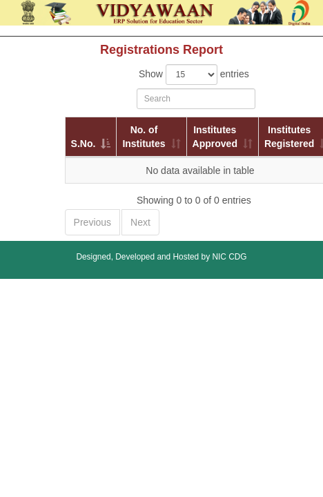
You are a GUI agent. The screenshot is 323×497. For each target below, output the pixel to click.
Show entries (194, 74)
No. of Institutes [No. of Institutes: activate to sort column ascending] (143, 136)
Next (140, 222)
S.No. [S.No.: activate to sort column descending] (83, 143)
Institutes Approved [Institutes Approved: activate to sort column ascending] (215, 136)
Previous (92, 222)
